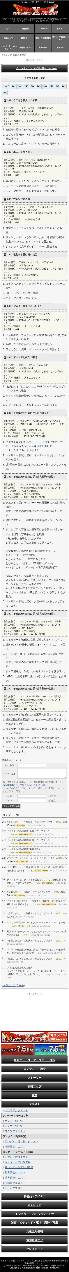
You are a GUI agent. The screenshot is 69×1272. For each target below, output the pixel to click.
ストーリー (43, 29)
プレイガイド (34, 1249)
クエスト (60, 29)
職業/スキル (25, 38)
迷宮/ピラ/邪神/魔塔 (43, 38)
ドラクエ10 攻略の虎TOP (13, 55)
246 (45, 86)
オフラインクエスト (16, 1110)
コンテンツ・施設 (35, 1068)
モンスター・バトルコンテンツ (34, 1213)
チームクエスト (14, 1188)
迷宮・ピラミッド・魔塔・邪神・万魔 (34, 1222)
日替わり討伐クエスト (18, 1156)
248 (57, 86)
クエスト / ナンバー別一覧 (36, 68)
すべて (6, 86)
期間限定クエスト (15, 1146)
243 (26, 86)
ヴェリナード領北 (39, 442)
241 (13, 86)
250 (4, 93)
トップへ (8, 29)
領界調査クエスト (15, 1172)
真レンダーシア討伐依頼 (19, 1167)
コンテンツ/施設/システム (60, 38)
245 (38, 86)
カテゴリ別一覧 (14, 1125)
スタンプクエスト (15, 1131)
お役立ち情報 (34, 1231)
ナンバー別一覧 (14, 1120)
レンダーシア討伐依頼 (18, 1162)
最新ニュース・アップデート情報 (34, 1060)
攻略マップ (8, 38)
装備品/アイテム (26, 48)
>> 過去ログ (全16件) (13, 985)
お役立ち (60, 48)
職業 (34, 1095)
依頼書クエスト (14, 1182)
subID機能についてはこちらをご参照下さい (24, 785)
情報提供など (34, 1240)
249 (64, 86)
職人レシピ (43, 48)
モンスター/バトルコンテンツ (8, 47)
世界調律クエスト (15, 1177)
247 (51, 86)
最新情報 (25, 29)
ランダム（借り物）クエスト (21, 1141)
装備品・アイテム (35, 1196)
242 (20, 86)
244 (32, 86)
